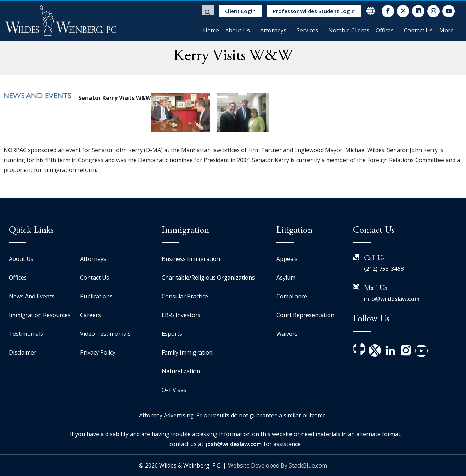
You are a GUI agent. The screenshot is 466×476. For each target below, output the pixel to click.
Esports (172, 334)
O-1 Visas (174, 390)
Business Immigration (191, 259)
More (446, 30)
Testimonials (26, 334)
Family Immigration (187, 352)
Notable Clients (348, 30)
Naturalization (181, 371)
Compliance (291, 296)
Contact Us (418, 30)
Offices (385, 30)
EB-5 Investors (181, 315)
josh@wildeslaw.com (233, 444)
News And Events (31, 296)
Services (307, 30)
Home (211, 30)
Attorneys (273, 30)
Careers (90, 315)
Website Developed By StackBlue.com (277, 465)
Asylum (285, 277)
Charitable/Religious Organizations (208, 277)
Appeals (287, 259)
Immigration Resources (40, 315)
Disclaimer (22, 352)
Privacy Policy (97, 352)
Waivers (287, 334)
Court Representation (305, 315)
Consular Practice (185, 296)
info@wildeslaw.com (391, 299)
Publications (96, 296)
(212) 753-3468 (384, 269)
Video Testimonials (105, 334)
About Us (237, 30)
